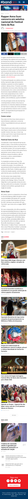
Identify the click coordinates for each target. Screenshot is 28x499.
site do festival (11, 77)
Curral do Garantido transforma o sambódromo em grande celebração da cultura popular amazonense (13, 290)
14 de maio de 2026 (5, 353)
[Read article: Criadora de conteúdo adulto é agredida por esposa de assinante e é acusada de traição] (14, 432)
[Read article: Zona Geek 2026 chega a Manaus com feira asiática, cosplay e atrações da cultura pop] (14, 249)
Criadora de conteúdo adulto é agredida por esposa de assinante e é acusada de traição (9, 446)
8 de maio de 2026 (5, 410)
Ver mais (14, 415)
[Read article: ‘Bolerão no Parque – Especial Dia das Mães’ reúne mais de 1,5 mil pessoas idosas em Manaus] (14, 393)
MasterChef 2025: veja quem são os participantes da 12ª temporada (14, 464)
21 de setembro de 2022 (8, 30)
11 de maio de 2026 (5, 381)
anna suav (7, 232)
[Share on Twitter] (11, 54)
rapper (12, 232)
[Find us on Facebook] (8, 480)
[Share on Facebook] (4, 54)
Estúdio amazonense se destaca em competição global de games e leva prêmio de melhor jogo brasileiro (16, 457)
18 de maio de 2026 (5, 294)
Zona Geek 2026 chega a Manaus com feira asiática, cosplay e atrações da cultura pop (13, 262)
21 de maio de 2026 (5, 266)
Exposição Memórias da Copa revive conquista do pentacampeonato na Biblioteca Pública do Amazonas (12, 319)
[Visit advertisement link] (14, 8)
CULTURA (7, 13)
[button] (19, 2)
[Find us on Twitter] (15, 480)
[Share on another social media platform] (24, 54)
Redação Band (9, 28)
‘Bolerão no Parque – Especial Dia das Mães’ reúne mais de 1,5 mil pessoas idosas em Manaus (13, 406)
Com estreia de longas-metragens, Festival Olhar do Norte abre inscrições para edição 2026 (13, 378)
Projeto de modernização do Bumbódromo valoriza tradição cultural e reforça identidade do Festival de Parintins (14, 348)
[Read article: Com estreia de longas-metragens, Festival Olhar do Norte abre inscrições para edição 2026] (14, 365)
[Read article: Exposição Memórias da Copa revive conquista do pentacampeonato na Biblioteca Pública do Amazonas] (14, 306)
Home (2, 13)
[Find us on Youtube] (19, 480)
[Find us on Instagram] (11, 480)
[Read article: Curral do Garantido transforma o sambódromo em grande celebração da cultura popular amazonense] (14, 277)
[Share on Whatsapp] (17, 54)
